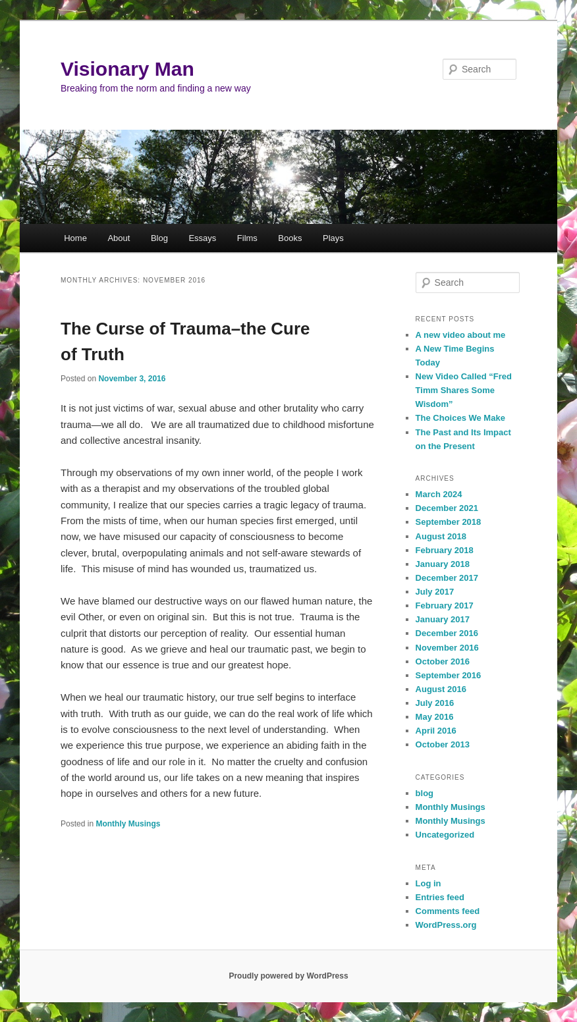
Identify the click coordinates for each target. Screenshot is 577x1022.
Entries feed (440, 897)
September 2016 (448, 675)
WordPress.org (446, 925)
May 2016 (435, 717)
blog (424, 793)
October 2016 (443, 661)
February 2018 (445, 550)
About (118, 238)
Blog (159, 238)
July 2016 (435, 703)
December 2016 (447, 633)
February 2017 (445, 605)
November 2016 (447, 648)
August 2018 (441, 536)
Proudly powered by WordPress (288, 976)
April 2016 (436, 731)
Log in (428, 883)
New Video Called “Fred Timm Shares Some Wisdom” (464, 390)
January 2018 (443, 564)
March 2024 (439, 494)
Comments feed (448, 911)
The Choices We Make (460, 418)
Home (75, 238)
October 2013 (443, 744)
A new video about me (461, 335)
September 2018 (448, 522)
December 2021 (447, 508)
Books (290, 238)
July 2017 (435, 592)
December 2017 (447, 578)
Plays (333, 238)
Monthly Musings (128, 823)
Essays (202, 238)
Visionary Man (127, 69)
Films (247, 238)
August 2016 (441, 689)
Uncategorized (445, 835)
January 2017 (443, 619)
